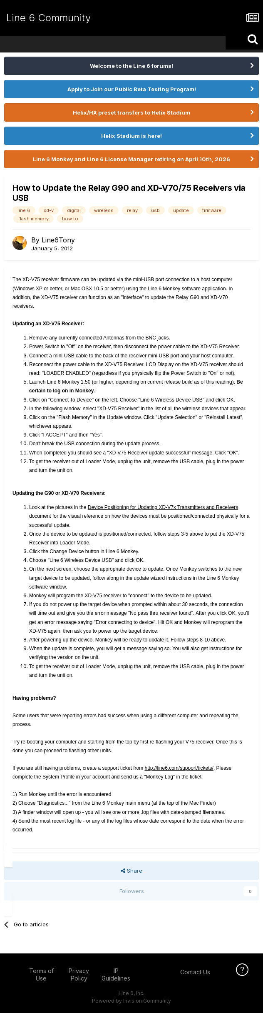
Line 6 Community (48, 18)
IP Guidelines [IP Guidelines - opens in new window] (116, 974)
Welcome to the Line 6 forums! (131, 65)
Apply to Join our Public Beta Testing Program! (131, 89)
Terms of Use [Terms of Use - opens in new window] (41, 974)
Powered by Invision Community (131, 1001)
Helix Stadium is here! (131, 135)
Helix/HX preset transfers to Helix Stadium (131, 112)
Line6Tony (58, 240)
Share (131, 870)
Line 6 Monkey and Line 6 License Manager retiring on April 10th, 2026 (131, 159)
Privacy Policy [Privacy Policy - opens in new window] (79, 974)
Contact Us (195, 972)
